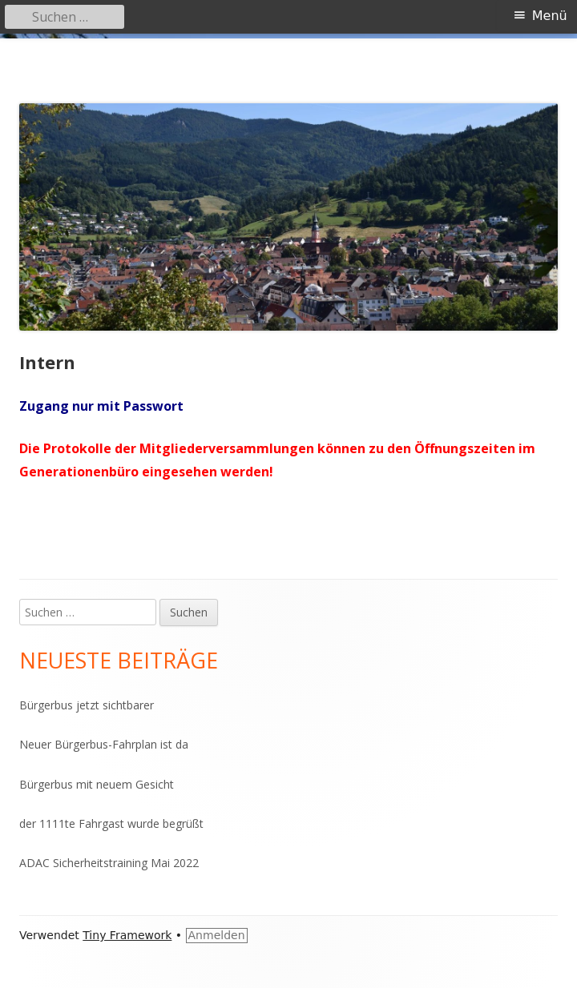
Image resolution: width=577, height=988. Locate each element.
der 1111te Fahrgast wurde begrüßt (111, 823)
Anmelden (216, 935)
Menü (549, 15)
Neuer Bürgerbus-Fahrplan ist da (103, 744)
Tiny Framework (127, 935)
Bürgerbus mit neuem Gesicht (96, 784)
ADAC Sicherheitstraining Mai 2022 (109, 862)
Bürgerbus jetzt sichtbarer (86, 705)
